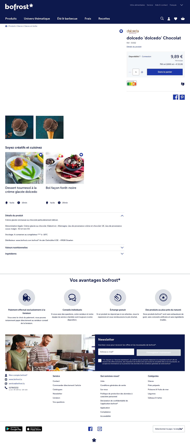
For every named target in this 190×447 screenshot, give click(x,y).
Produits (12, 26)
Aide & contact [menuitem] (161, 5)
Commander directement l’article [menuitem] (67, 384)
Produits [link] (11, 18)
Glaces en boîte (30, 26)
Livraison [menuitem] (56, 397)
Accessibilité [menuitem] (105, 415)
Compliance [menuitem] (105, 411)
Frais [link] (88, 18)
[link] (32, 7)
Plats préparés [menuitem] (154, 384)
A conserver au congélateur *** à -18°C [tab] (26, 234)
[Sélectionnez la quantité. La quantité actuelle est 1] (136, 72)
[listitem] (24, 178)
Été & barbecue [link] (67, 18)
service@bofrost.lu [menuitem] (15, 383)
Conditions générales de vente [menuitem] (113, 384)
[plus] (142, 72)
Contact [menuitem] (56, 380)
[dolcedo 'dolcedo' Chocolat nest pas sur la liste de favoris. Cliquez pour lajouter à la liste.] (120, 31)
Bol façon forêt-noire (61, 188)
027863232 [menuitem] (11, 387)
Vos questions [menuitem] (58, 401)
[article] (64, 173)
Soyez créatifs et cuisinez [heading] (23, 147)
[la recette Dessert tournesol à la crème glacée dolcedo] (24, 168)
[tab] (168, 18)
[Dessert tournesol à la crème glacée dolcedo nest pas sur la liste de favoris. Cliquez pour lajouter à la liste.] (40, 155)
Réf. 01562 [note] (131, 43)
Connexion (146, 56)
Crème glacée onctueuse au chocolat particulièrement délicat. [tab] (31, 220)
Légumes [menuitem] (152, 392)
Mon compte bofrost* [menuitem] (16, 374)
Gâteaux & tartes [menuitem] (155, 397)
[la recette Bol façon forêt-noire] (65, 168)
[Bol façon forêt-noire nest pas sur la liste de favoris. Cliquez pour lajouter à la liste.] (81, 155)
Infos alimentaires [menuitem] (137, 5)
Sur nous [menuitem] (104, 388)
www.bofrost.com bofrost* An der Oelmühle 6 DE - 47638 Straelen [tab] (39, 240)
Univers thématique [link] (37, 18)
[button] (177, 5)
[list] (95, 307)
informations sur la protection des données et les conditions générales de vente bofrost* (140, 363)
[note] (24, 203)
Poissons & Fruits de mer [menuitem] (158, 388)
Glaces (20, 26)
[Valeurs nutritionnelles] (132, 83)
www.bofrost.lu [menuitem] (13, 378)
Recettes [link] (104, 18)
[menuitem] (11, 20)
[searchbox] (118, 18)
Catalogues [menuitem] (57, 388)
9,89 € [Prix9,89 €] (177, 56)
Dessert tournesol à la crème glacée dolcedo (21, 190)
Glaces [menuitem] (151, 380)
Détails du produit (134, 47)
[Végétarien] (183, 84)
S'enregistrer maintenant (165, 351)
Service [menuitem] (150, 5)
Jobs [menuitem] (102, 380)
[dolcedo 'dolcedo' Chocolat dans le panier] (165, 72)
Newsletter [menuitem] (57, 392)
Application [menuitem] (105, 407)
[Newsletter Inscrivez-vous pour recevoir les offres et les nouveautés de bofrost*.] (140, 352)
